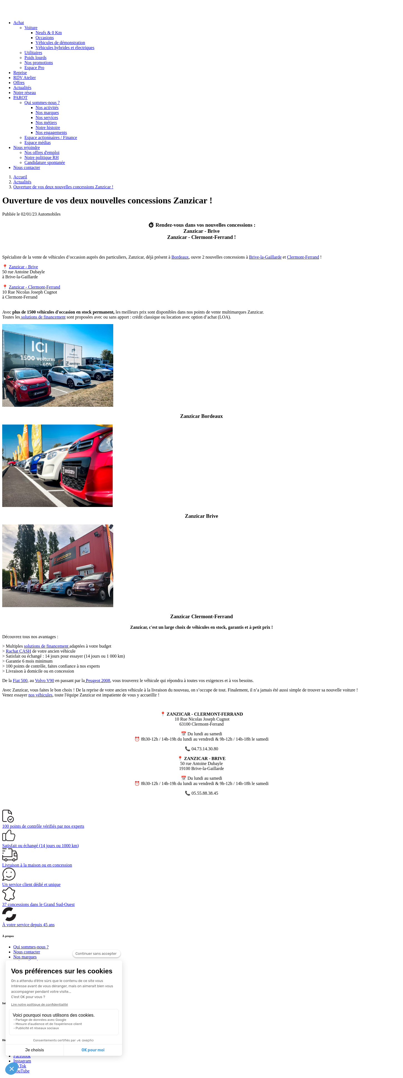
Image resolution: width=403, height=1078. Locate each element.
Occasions (45, 37)
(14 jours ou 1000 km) (40, 845)
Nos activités (47, 107)
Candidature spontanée (44, 162)
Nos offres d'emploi (41, 152)
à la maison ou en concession (37, 865)
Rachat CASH (18, 651)
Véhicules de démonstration (60, 42)
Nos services (47, 117)
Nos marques (47, 112)
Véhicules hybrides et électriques (65, 47)
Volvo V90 (44, 680)
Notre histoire (48, 127)
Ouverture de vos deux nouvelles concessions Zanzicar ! (63, 187)
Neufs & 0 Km (49, 32)
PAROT (20, 97)
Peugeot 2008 (97, 680)
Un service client (31, 884)
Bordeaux (180, 257)
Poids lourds (35, 57)
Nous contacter (26, 167)
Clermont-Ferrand (303, 257)
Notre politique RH (41, 157)
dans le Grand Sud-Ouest (38, 904)
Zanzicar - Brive (23, 266)
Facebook (22, 1056)
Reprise (20, 72)
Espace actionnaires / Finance (50, 137)
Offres (19, 82)
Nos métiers (46, 122)
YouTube (21, 1071)
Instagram (22, 1061)
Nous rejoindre (26, 147)
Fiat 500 (20, 680)
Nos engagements (51, 132)
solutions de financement (43, 317)
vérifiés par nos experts (43, 826)
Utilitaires (33, 52)
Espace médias (37, 142)
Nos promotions (38, 62)
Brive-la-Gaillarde (265, 257)
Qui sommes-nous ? (42, 102)
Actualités (22, 87)
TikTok (19, 1066)
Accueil (20, 177)
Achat (18, 22)
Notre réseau (24, 92)
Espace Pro (34, 67)
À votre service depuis (28, 924)
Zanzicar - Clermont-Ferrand (34, 287)
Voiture (30, 27)
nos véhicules (40, 695)
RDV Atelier (24, 77)
